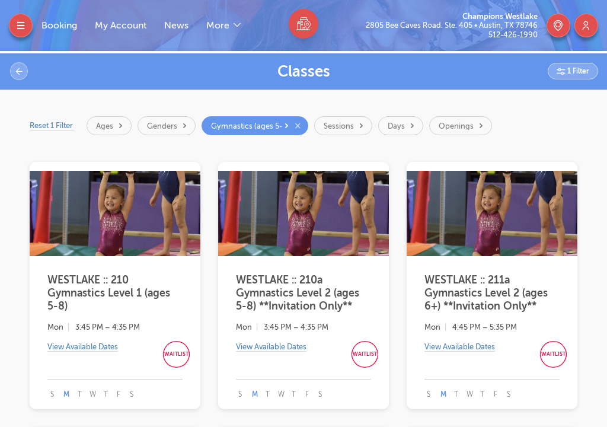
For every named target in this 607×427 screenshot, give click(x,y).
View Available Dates (82, 346)
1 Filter (577, 71)
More (219, 25)
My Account (120, 25)
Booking (59, 25)
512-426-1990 (513, 34)
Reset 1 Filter (52, 125)
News (176, 25)
